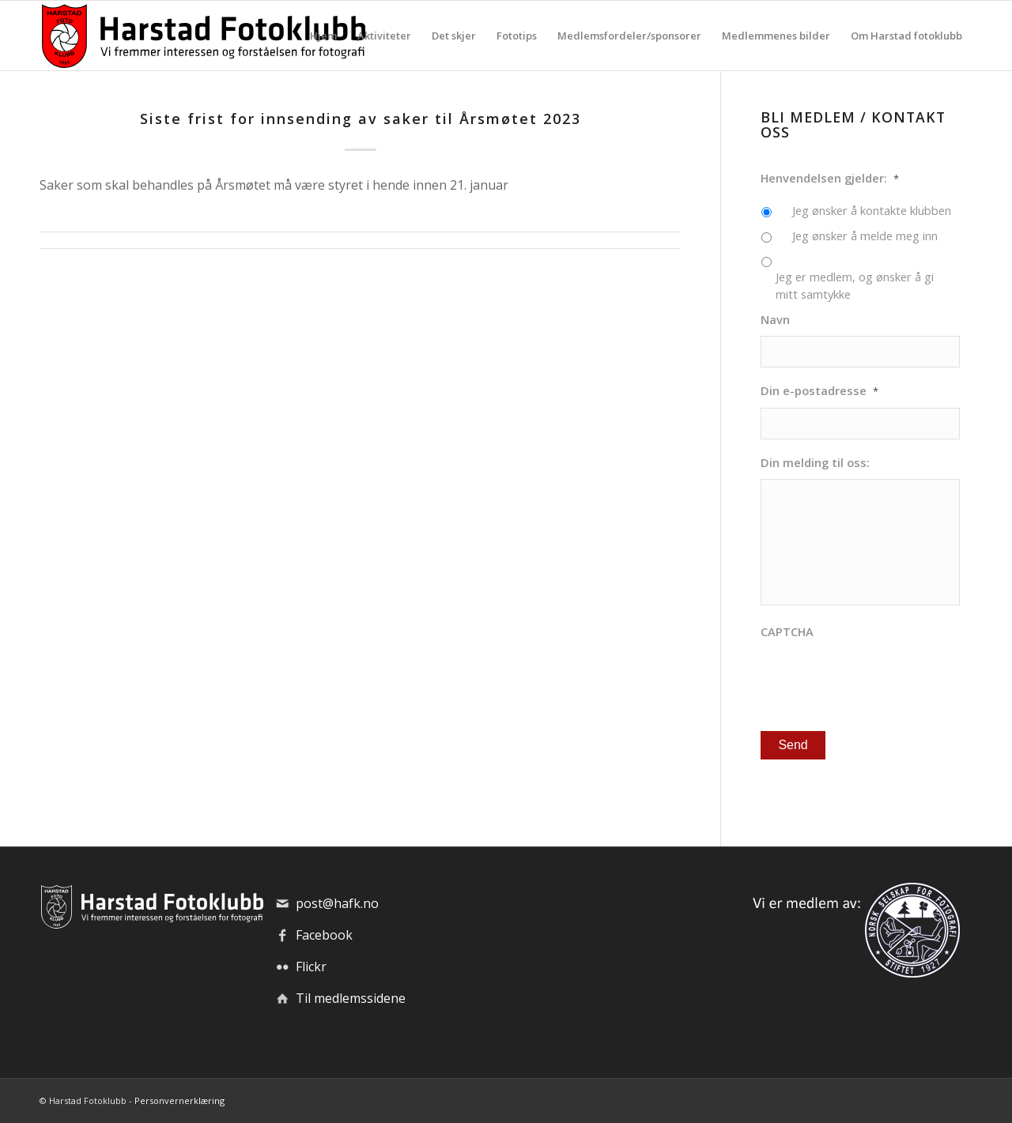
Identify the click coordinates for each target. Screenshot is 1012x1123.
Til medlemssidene (351, 998)
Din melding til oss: (815, 462)
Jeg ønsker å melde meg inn (865, 235)
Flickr (311, 966)
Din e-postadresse (819, 390)
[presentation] (881, 679)
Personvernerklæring (179, 1100)
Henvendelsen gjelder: (830, 178)
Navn (775, 319)
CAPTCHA (787, 631)
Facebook (324, 935)
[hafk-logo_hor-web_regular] (202, 35)
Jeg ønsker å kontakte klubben (871, 210)
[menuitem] (323, 35)
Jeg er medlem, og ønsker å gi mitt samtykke (855, 285)
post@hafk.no (337, 903)
